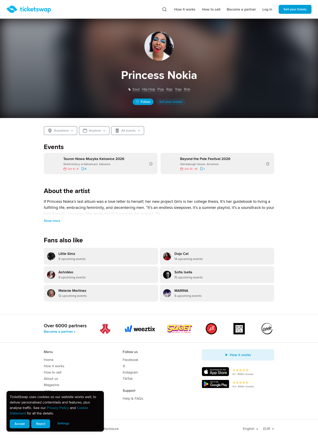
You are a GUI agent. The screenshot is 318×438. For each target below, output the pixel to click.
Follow (143, 102)
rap (169, 89)
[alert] (55, 411)
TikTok (128, 378)
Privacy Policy (58, 408)
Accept (20, 424)
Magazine (51, 385)
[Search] (164, 9)
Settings (63, 423)
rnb (187, 89)
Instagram (130, 372)
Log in (267, 9)
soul (136, 89)
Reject (40, 424)
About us (51, 378)
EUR (268, 428)
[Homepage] (28, 9)
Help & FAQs (133, 398)
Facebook (130, 359)
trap (178, 89)
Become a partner (241, 9)
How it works (185, 9)
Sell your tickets (295, 9)
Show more (52, 221)
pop (161, 89)
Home (49, 359)
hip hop (148, 89)
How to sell (211, 9)
